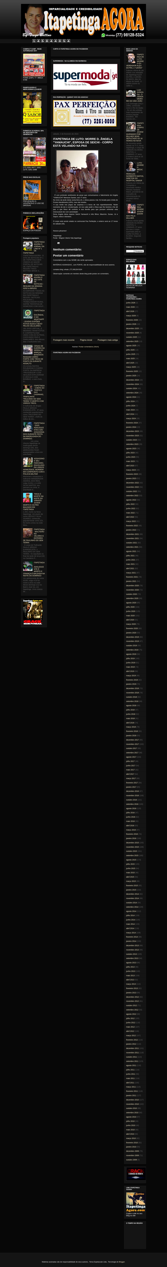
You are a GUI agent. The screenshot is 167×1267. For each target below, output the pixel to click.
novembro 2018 (132, 693)
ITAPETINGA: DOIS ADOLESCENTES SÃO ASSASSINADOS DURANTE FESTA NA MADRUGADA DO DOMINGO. (34, 431)
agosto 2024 (131, 397)
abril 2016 (130, 826)
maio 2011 (130, 1078)
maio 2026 (130, 307)
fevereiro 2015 (132, 885)
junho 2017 (130, 766)
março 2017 (131, 778)
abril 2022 (130, 517)
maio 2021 (130, 564)
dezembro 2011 (132, 1048)
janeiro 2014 (131, 941)
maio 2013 (130, 975)
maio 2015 (130, 873)
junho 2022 (130, 508)
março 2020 (131, 624)
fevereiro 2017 (132, 783)
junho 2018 (130, 714)
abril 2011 (130, 1083)
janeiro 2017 (131, 787)
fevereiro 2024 (132, 423)
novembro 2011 (132, 1053)
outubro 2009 (131, 1160)
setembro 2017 (132, 753)
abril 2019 (130, 671)
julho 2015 (130, 864)
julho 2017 (130, 761)
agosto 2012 (131, 1014)
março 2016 (131, 830)
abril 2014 (130, 928)
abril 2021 (130, 568)
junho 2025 (130, 354)
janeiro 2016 (131, 838)
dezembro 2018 (132, 688)
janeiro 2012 (131, 1044)
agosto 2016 (131, 808)
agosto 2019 (131, 654)
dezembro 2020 (132, 586)
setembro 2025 (132, 341)
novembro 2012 (132, 1001)
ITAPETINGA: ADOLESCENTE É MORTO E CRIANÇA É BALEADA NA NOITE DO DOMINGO (34, 569)
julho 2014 (130, 915)
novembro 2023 (132, 436)
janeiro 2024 (131, 427)
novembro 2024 (132, 384)
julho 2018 (130, 710)
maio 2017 (130, 770)
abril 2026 (130, 311)
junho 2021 (130, 560)
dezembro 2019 (132, 637)
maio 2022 (130, 513)
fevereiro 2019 (132, 680)
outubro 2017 (131, 748)
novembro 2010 (132, 1104)
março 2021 (131, 573)
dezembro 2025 (132, 328)
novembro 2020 (132, 590)
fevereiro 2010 (132, 1143)
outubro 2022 (131, 491)
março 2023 (131, 470)
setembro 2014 (132, 907)
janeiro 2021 (131, 581)
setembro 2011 (132, 1061)
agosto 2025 (131, 346)
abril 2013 (130, 980)
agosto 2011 (131, 1065)
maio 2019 (130, 667)
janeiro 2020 (131, 633)
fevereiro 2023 (132, 474)
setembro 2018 (132, 701)
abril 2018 (130, 723)
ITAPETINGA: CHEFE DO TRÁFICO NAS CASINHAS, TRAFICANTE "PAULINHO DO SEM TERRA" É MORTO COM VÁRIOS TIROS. (34, 394)
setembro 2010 (132, 1113)
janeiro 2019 (131, 684)
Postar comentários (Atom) (89, 347)
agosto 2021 (131, 551)
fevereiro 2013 (132, 988)
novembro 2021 (132, 538)
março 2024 (131, 418)
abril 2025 (130, 363)
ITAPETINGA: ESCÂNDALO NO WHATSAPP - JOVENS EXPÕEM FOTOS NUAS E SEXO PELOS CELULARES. (34, 318)
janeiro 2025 (131, 376)
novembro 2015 (132, 847)
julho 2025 (130, 350)
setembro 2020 (132, 598)
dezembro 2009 (132, 1151)
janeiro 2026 (131, 324)
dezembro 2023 (132, 431)
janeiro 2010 (131, 1147)
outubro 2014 (131, 903)
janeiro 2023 (131, 478)
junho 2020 (130, 611)
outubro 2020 (131, 594)
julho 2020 (130, 607)
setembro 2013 (132, 958)
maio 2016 (130, 821)
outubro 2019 (131, 645)
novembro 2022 (132, 487)
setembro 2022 (132, 495)
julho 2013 (130, 967)
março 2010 (131, 1138)
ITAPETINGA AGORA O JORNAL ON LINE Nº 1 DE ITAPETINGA (33, 247)
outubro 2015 (131, 851)
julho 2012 (130, 1018)
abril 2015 (130, 877)
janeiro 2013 (131, 993)
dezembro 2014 (132, 894)
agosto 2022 (131, 500)
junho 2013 (130, 971)
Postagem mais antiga (108, 340)
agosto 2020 (131, 603)
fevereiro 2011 (132, 1091)
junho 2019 (130, 663)
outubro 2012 (131, 1005)
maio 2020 (130, 616)
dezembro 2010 (132, 1100)
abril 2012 (130, 1031)
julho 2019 (130, 658)
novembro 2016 (132, 795)
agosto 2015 (131, 860)
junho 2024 (130, 406)
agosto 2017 (131, 757)
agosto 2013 (131, 963)
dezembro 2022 (132, 483)
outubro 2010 (131, 1108)
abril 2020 (130, 620)
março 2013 (131, 984)
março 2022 (131, 521)
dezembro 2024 (132, 380)
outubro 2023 (131, 440)
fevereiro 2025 (132, 371)
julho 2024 (130, 401)
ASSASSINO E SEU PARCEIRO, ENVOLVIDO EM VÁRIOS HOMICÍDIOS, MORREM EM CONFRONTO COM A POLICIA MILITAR (33, 466)
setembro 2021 (132, 547)
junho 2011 (130, 1074)
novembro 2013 (132, 950)
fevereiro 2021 (132, 577)
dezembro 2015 (132, 843)
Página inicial (86, 340)
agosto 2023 (131, 448)
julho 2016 (130, 813)
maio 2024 (130, 410)
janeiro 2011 (131, 1095)
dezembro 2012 (132, 997)
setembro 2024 (132, 393)
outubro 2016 (131, 800)
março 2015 (131, 881)
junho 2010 (130, 1125)
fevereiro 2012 (132, 1040)
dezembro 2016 (132, 791)
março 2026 (131, 316)
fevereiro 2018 (132, 731)
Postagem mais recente (63, 340)
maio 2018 (130, 718)
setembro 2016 (132, 804)
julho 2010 (130, 1121)
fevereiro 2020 (132, 628)
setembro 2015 (132, 855)
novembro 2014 (132, 898)
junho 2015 (130, 868)
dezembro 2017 (132, 740)
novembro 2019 (132, 641)
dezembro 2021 (132, 534)
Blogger (122, 1262)
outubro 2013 (131, 954)
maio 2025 (130, 358)
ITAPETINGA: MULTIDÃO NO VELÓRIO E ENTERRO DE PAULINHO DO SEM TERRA (34, 536)
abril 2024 (130, 414)
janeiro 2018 (131, 735)
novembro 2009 (132, 1155)
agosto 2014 (131, 911)
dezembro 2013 (132, 945)
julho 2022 (130, 504)
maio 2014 (130, 924)
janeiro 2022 (131, 530)
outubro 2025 (131, 337)
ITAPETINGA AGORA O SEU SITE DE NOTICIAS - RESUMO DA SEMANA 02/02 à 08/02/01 (33, 281)
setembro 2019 (132, 650)
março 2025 (131, 367)
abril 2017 (130, 774)
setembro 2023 (132, 444)
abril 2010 (130, 1134)
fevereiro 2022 (132, 526)
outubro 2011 (131, 1057)
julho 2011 (130, 1070)
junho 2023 (130, 457)
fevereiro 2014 (132, 937)
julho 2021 (130, 556)
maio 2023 (130, 461)
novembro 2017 (132, 744)
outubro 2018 (131, 697)
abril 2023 (130, 466)
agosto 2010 (131, 1117)
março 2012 (131, 1035)
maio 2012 (130, 1027)
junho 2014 (130, 920)
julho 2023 (130, 453)
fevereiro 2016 (132, 834)
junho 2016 (130, 817)
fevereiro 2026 (132, 320)
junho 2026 (130, 303)
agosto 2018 (131, 705)
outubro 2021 (131, 543)
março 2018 (131, 727)
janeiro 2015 (131, 890)
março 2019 (131, 676)
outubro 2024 (131, 388)
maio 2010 (130, 1130)
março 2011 (131, 1087)
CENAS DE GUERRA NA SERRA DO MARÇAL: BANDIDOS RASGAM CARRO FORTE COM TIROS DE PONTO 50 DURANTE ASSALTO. (33, 355)
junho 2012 (130, 1023)
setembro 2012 (132, 1010)
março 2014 (131, 933)
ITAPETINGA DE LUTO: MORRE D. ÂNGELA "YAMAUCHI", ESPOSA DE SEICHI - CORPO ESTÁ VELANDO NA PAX (83, 142)
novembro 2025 (132, 333)
